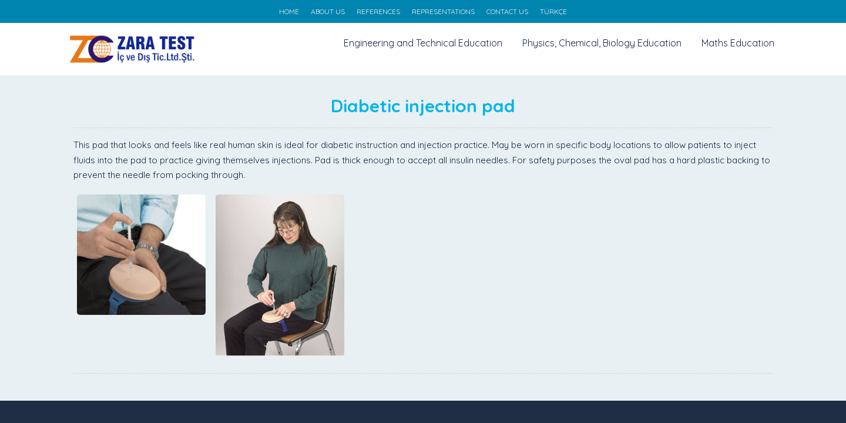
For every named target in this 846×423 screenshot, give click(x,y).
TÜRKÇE (553, 11)
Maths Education (737, 43)
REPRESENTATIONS (443, 11)
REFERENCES (378, 11)
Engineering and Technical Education (423, 43)
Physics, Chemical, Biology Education (602, 43)
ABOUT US (328, 11)
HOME (289, 11)
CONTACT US (507, 11)
